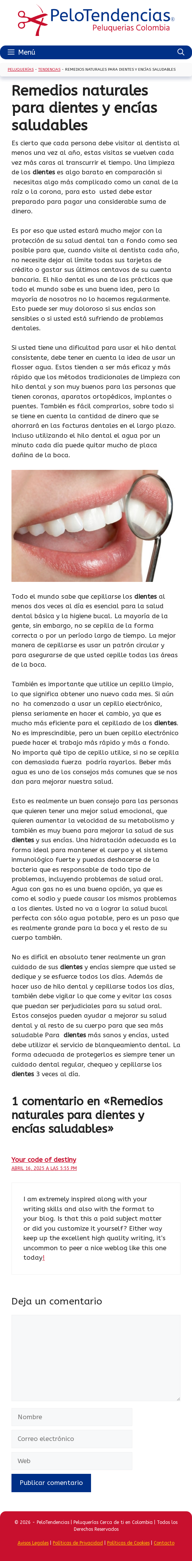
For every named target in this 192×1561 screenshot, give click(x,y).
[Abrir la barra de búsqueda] (181, 52)
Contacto (164, 1543)
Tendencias (49, 69)
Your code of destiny (43, 1159)
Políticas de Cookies (128, 1543)
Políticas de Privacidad (78, 1543)
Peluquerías (21, 69)
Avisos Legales (33, 1543)
